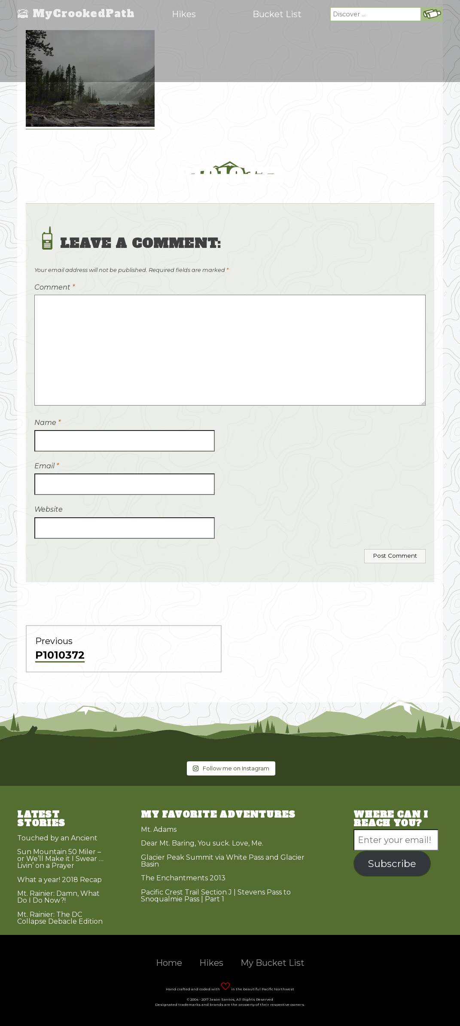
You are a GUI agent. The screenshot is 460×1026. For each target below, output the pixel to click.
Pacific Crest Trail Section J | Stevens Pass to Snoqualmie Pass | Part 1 (216, 895)
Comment (54, 287)
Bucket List (277, 14)
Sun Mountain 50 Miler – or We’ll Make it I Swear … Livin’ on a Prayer (60, 859)
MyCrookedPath (84, 14)
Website (48, 509)
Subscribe (392, 864)
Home (169, 963)
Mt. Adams (159, 829)
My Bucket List (273, 963)
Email (46, 466)
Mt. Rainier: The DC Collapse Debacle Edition (60, 917)
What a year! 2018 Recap (59, 880)
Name (47, 422)
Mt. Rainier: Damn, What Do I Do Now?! (58, 896)
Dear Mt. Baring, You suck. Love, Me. (202, 843)
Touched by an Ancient (57, 838)
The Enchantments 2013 (183, 878)
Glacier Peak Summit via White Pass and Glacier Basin (223, 860)
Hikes (184, 14)
